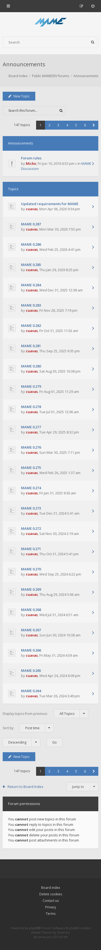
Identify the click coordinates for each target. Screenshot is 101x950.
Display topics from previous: (45, 713)
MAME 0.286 (31, 244)
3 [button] (58, 125)
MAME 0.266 (31, 650)
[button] (93, 125)
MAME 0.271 (31, 548)
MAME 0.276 (31, 447)
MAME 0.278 (31, 406)
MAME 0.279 (31, 386)
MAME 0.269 (31, 589)
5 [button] (76, 125)
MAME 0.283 (31, 305)
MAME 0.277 (31, 427)
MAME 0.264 (31, 690)
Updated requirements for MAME (49, 203)
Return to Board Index (25, 786)
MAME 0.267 (31, 629)
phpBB (34, 928)
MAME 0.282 (31, 325)
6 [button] (85, 125)
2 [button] (49, 125)
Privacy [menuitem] (50, 907)
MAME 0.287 (31, 224)
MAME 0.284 (31, 284)
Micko (31, 163)
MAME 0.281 (31, 345)
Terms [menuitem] (50, 913)
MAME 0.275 (31, 467)
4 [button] (67, 125)
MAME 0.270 (31, 569)
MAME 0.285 (31, 264)
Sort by (28, 728)
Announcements (24, 64)
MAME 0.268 (31, 609)
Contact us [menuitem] (51, 900)
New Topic (19, 96)
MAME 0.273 (31, 508)
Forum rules (31, 158)
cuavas (32, 208)
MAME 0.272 (31, 528)
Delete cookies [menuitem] (50, 894)
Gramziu (63, 932)
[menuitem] (92, 6)
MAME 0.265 (31, 670)
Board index (50, 887)
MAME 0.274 (31, 487)
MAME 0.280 (31, 366)
